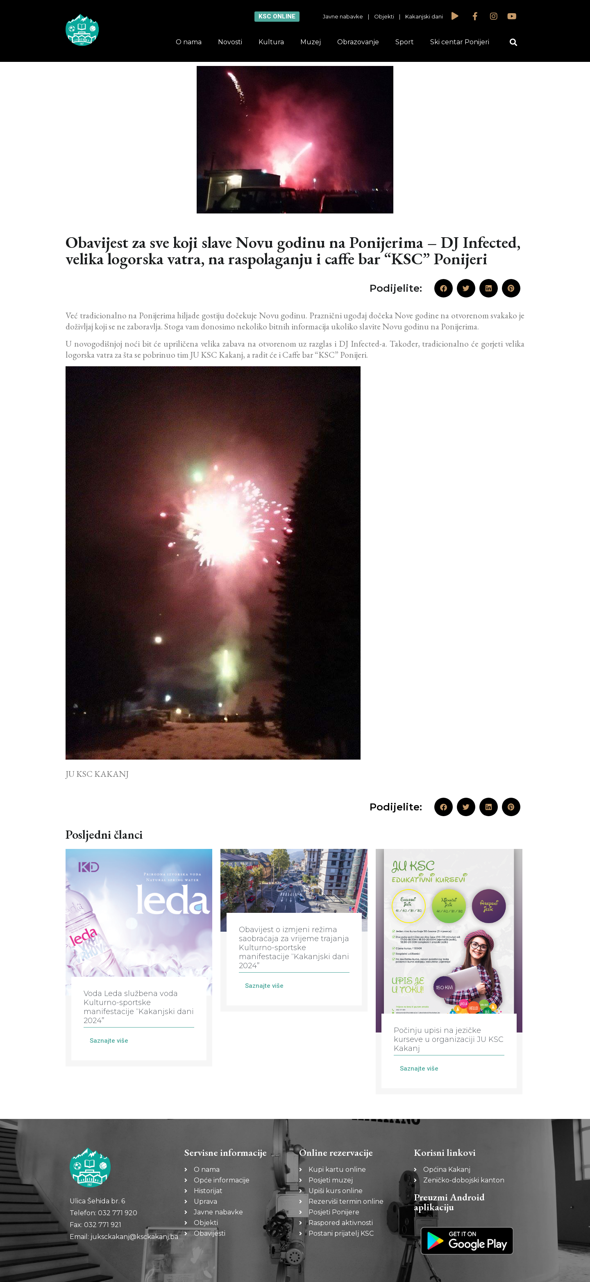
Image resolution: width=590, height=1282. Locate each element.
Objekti (384, 16)
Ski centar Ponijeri (459, 42)
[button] (513, 42)
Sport (404, 42)
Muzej (310, 42)
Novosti (230, 42)
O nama (189, 42)
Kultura (271, 42)
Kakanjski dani (424, 16)
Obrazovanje (358, 42)
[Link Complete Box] (139, 957)
